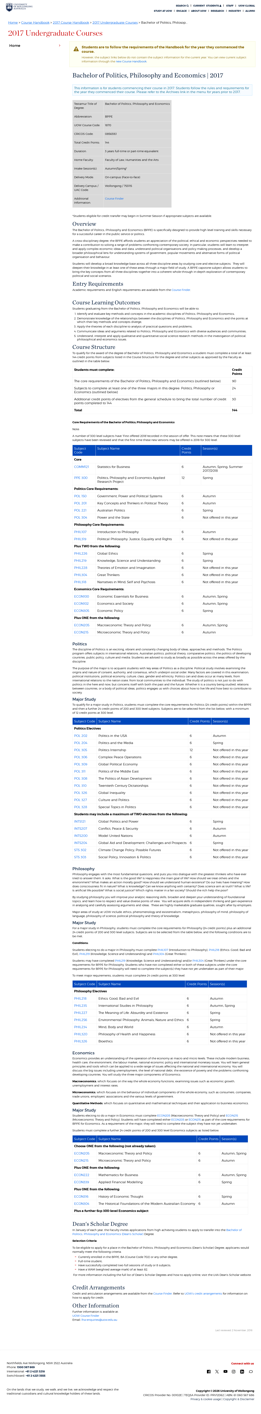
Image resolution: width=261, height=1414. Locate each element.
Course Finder (114, 198)
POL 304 (80, 517)
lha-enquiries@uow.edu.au (99, 1319)
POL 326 (80, 793)
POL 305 (80, 750)
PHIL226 (80, 553)
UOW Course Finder (85, 1315)
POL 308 (80, 778)
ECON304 (81, 1204)
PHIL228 (80, 568)
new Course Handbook (131, 61)
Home (13, 22)
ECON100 (81, 596)
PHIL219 (80, 561)
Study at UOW (163, 11)
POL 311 (80, 771)
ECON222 (81, 1175)
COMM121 (81, 467)
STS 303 (80, 857)
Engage (181, 11)
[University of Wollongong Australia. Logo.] (19, 7)
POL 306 (80, 757)
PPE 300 (80, 478)
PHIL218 (214, 949)
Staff (229, 5)
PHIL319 (80, 539)
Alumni (250, 11)
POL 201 (80, 503)
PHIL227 (80, 1013)
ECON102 (81, 603)
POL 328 (80, 807)
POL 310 (80, 786)
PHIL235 (80, 1006)
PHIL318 (80, 582)
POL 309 (80, 764)
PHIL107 (80, 532)
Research (217, 11)
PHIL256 (80, 1020)
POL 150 (80, 496)
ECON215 (81, 632)
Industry (235, 11)
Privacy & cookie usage (206, 1399)
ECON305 (81, 611)
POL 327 (80, 800)
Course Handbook (35, 22)
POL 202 (80, 736)
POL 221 (80, 510)
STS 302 (80, 850)
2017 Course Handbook (71, 22)
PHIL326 (80, 1041)
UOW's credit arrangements (203, 1293)
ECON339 (81, 1182)
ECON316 (81, 1196)
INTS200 (80, 836)
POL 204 (80, 743)
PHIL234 (80, 1027)
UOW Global (246, 5)
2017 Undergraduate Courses (115, 22)
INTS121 (80, 821)
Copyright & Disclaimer (238, 1399)
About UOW (198, 11)
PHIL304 (80, 575)
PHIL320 (80, 1034)
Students (207, 5)
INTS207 (80, 828)
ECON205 (81, 625)
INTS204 (80, 843)
